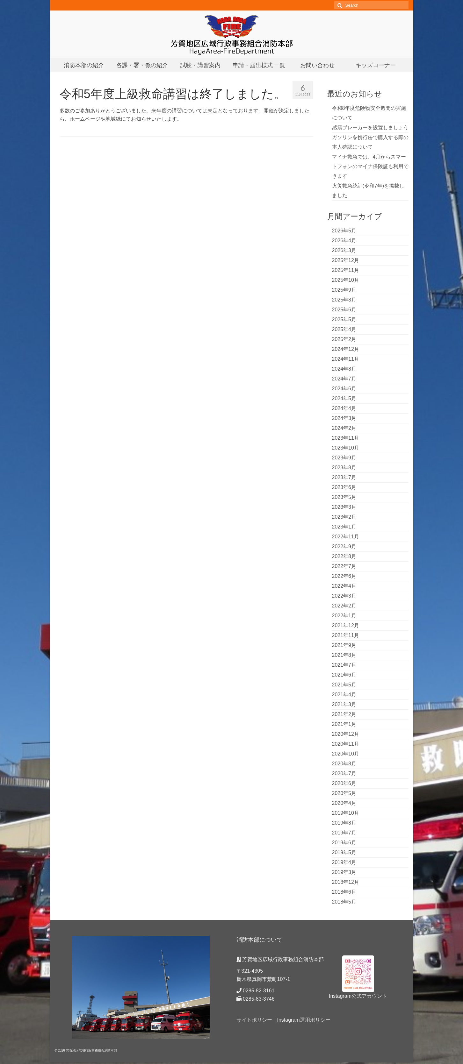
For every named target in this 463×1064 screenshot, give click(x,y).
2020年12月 (345, 734)
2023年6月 (344, 487)
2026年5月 (344, 230)
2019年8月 (344, 823)
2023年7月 (344, 477)
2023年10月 (345, 447)
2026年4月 (344, 240)
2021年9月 (344, 645)
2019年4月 (344, 862)
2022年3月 (344, 596)
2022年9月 (344, 546)
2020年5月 (344, 793)
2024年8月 (344, 369)
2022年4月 (344, 586)
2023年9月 (344, 457)
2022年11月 (345, 536)
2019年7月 (344, 832)
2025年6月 (344, 309)
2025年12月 (345, 260)
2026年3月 (344, 250)
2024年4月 (344, 408)
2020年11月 (345, 744)
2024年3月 (344, 418)
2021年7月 (344, 665)
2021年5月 (344, 684)
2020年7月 (344, 773)
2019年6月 (344, 842)
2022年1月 (344, 615)
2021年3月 (344, 704)
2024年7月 (344, 378)
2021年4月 (344, 694)
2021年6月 (344, 674)
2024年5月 (344, 398)
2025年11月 (345, 270)
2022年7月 (344, 566)
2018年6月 (344, 892)
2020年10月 (345, 753)
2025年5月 (344, 319)
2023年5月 (344, 497)
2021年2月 (344, 714)
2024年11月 (345, 359)
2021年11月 (345, 635)
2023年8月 (344, 467)
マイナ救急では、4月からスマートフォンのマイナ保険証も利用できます (370, 166)
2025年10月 (345, 280)
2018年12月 (345, 882)
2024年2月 (344, 428)
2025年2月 (344, 339)
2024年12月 (345, 349)
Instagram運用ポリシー (303, 1020)
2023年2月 (344, 517)
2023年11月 (345, 438)
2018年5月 (344, 901)
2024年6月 (344, 388)
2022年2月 (344, 605)
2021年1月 (344, 724)
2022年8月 (344, 556)
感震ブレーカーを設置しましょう (370, 127)
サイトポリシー (254, 1020)
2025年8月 (344, 299)
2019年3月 (344, 872)
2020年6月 (344, 783)
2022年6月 (344, 576)
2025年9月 (344, 290)
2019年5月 (344, 852)
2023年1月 (344, 526)
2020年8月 (344, 763)
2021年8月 (344, 655)
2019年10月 (345, 813)
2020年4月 (344, 803)
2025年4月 (344, 329)
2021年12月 (345, 625)
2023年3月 (344, 507)
